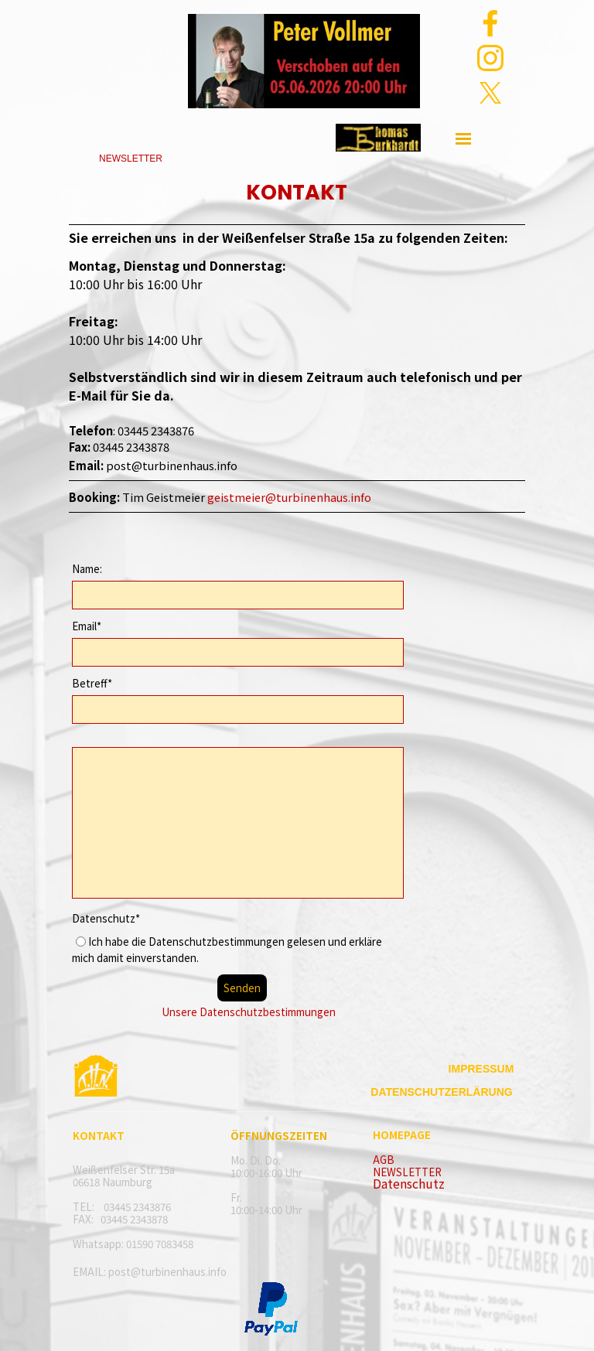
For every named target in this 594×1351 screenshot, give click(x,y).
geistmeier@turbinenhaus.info (289, 497)
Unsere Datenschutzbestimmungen (249, 1012)
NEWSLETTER (407, 1172)
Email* (86, 626)
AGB (383, 1159)
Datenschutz (409, 1183)
